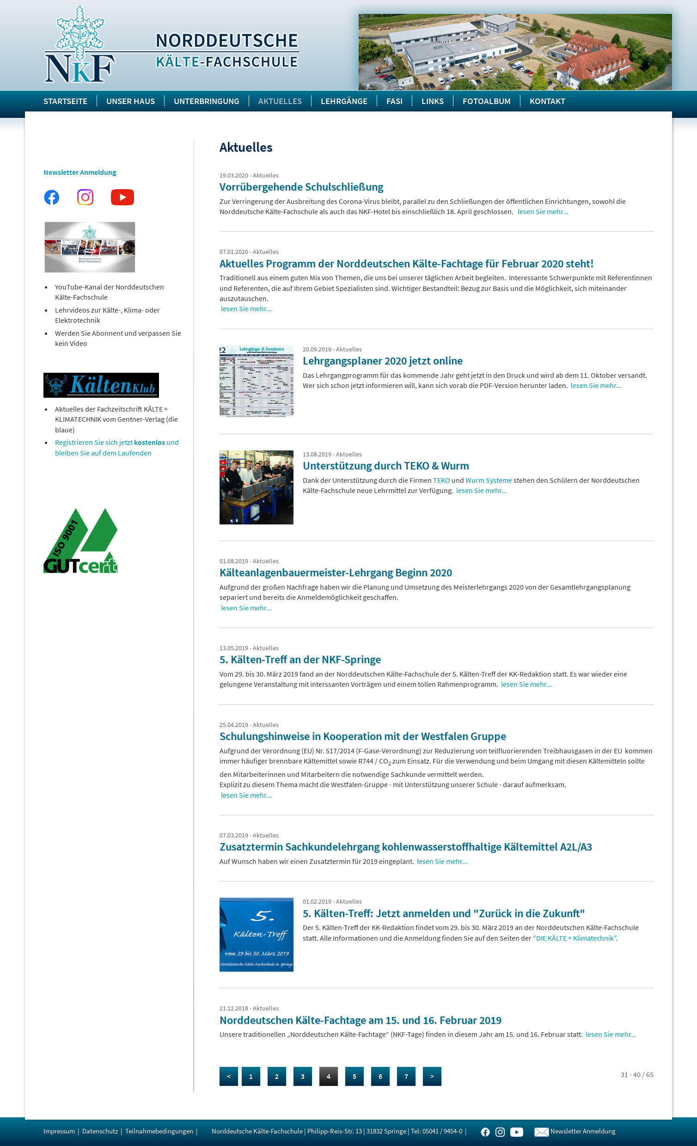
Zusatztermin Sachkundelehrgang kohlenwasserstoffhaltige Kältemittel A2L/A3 (406, 846)
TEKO (441, 480)
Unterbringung (206, 100)
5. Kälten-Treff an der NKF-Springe (300, 659)
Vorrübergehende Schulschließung (301, 186)
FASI (394, 100)
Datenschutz (100, 1131)
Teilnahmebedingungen (159, 1131)
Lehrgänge (344, 100)
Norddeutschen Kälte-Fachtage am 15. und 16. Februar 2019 (360, 1020)
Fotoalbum (487, 100)
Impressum (59, 1131)
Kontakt (547, 100)
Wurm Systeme (488, 480)
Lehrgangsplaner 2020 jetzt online (383, 360)
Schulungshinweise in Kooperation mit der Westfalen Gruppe (363, 736)
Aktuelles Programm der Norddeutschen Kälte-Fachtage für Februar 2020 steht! (407, 263)
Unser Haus (130, 100)
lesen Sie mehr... (543, 211)
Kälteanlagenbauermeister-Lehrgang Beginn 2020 (336, 572)
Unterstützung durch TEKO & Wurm (386, 465)
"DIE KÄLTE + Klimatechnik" (574, 938)
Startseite (65, 100)
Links (433, 100)
